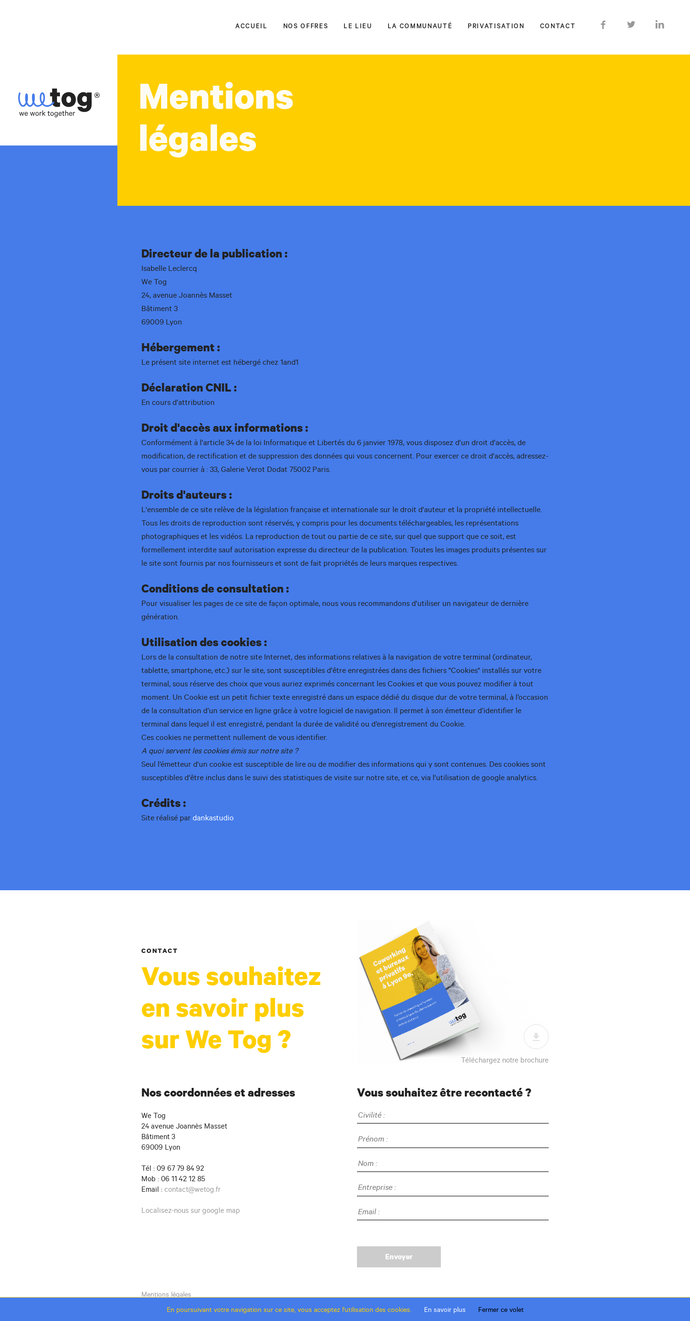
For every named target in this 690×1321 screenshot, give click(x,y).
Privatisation (496, 27)
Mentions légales (166, 1294)
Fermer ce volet (501, 1309)
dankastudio (213, 817)
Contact (558, 27)
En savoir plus (445, 1309)
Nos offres (306, 27)
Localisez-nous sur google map (190, 1210)
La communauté (420, 27)
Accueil (251, 27)
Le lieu (358, 27)
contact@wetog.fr (192, 1189)
